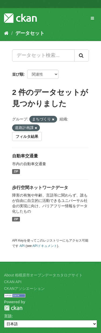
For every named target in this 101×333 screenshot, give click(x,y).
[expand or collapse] (92, 18)
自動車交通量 (25, 156)
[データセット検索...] (43, 55)
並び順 (17, 74)
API (22, 246)
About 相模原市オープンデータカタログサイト (43, 275)
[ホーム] (6, 33)
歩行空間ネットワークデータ (40, 187)
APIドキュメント (45, 246)
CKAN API (13, 282)
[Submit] (81, 55)
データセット (29, 33)
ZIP (16, 171)
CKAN (13, 308)
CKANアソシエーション (24, 288)
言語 (8, 316)
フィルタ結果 (27, 136)
